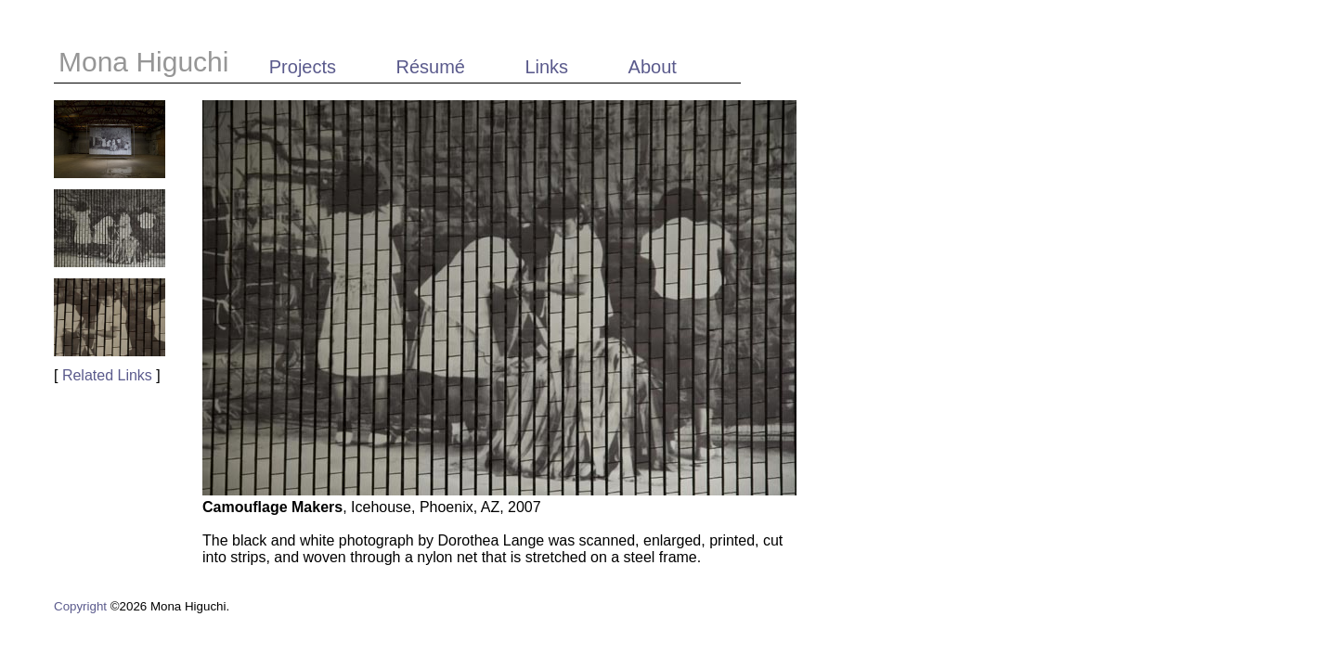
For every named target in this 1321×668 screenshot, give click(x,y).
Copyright (80, 606)
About (652, 67)
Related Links (107, 375)
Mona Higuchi (147, 61)
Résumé (429, 67)
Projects (302, 67)
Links (546, 67)
